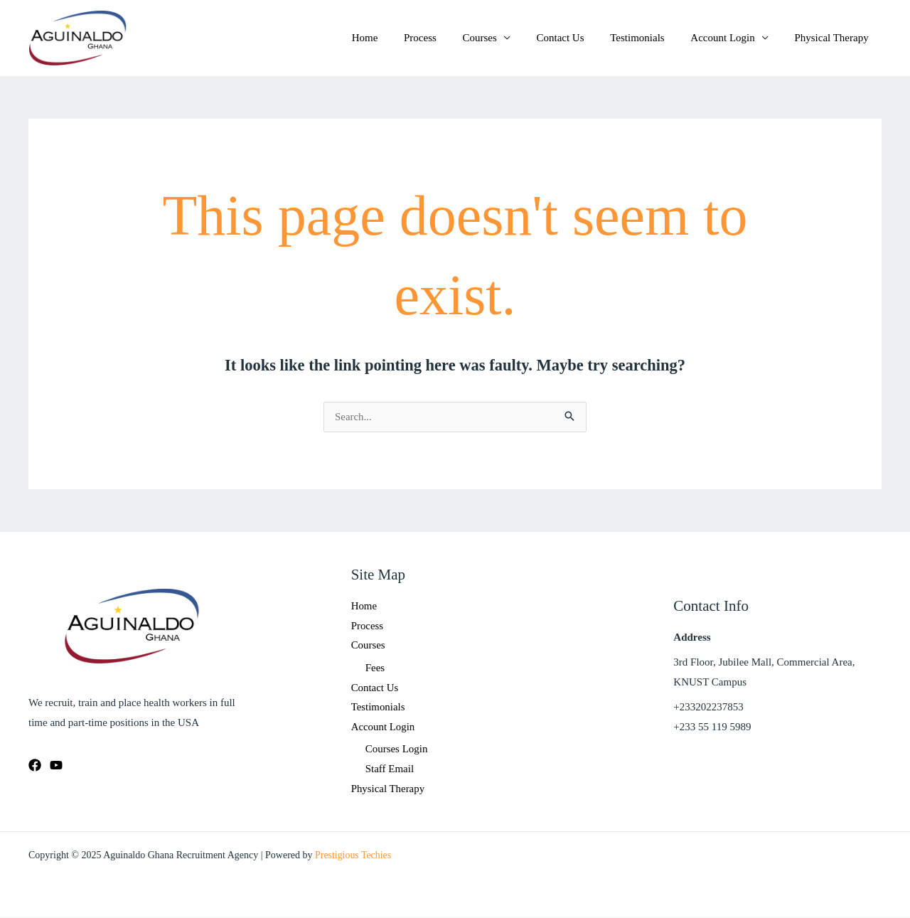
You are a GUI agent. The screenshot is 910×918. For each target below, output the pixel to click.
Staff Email (389, 769)
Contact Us (577, 37)
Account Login (729, 37)
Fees (375, 667)
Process (446, 37)
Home (395, 37)
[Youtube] (56, 765)
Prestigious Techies (353, 855)
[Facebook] (34, 765)
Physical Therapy (834, 37)
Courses (500, 37)
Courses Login (396, 750)
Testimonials (649, 37)
